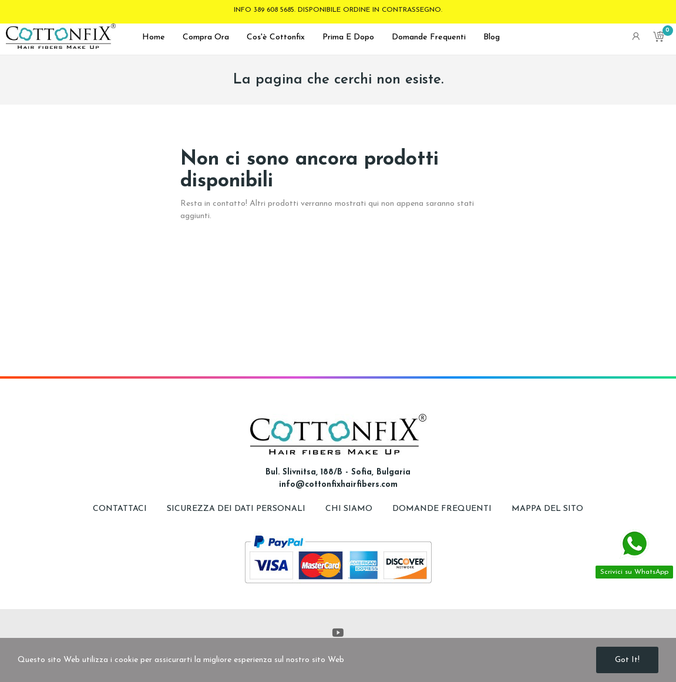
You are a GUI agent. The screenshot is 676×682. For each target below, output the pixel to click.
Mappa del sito (547, 508)
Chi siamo (350, 508)
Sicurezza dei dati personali (237, 508)
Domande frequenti (443, 508)
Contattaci (120, 508)
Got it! (627, 660)
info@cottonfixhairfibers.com (338, 484)
